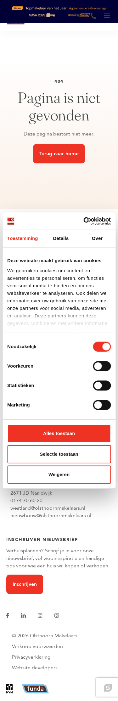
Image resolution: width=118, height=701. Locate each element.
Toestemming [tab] (22, 238)
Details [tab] (61, 238)
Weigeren (59, 474)
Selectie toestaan (59, 454)
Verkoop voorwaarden (37, 646)
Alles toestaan (59, 433)
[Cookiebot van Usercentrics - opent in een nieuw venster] (84, 221)
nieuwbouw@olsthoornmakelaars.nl (50, 515)
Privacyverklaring (31, 657)
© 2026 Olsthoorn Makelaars (44, 635)
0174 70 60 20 (26, 500)
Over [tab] (97, 238)
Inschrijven (25, 584)
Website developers (35, 667)
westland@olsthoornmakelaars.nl (47, 508)
